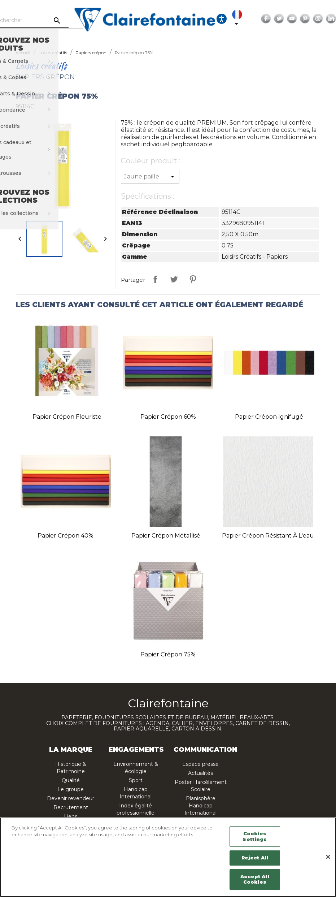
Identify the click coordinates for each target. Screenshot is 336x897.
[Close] (328, 857)
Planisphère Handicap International (200, 805)
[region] (168, 857)
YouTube (309, 19)
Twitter (296, 19)
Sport (136, 780)
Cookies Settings (255, 836)
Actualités (200, 773)
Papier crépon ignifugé (269, 416)
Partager (155, 279)
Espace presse (200, 764)
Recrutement (70, 807)
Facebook (283, 19)
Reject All (254, 858)
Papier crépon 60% (168, 416)
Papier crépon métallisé (165, 535)
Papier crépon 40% (65, 535)
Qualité (71, 780)
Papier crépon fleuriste (66, 416)
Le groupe (70, 789)
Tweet (174, 279)
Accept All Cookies (254, 879)
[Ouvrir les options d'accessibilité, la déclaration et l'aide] (239, 19)
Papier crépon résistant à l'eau (268, 535)
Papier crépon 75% (168, 654)
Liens (70, 816)
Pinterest (322, 19)
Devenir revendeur (70, 798)
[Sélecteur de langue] (256, 18)
